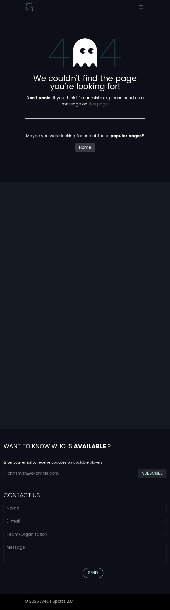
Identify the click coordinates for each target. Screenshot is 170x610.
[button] (152, 473)
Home (85, 147)
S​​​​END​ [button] (93, 573)
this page (98, 104)
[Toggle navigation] (140, 6)
